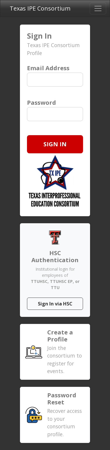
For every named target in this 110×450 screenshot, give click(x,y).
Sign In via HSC (55, 303)
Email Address (48, 68)
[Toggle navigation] (98, 8)
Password (41, 103)
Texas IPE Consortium (40, 8)
